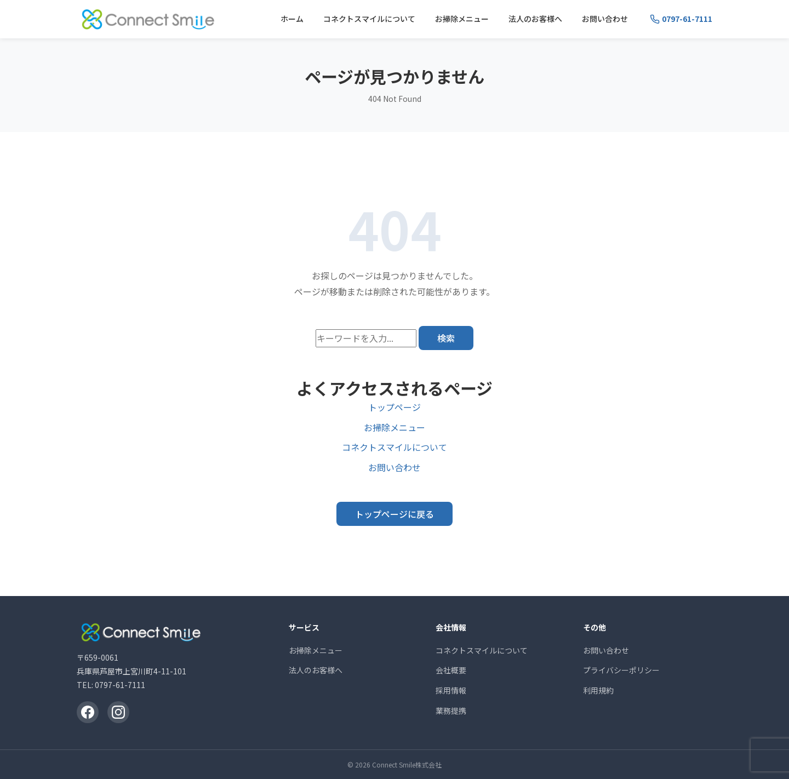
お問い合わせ (605, 18)
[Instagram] (118, 712)
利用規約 (598, 690)
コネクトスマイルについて (369, 18)
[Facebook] (88, 712)
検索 (446, 338)
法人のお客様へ (535, 18)
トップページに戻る (394, 513)
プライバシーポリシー (621, 670)
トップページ (394, 407)
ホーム (292, 18)
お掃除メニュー (462, 18)
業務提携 (451, 710)
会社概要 (451, 670)
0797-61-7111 (120, 684)
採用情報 (451, 690)
